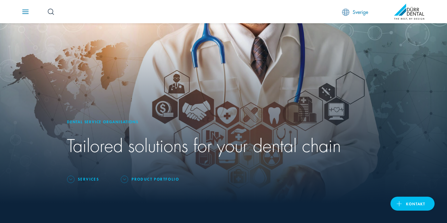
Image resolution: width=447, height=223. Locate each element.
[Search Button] (51, 12)
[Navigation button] (25, 12)
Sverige (355, 12)
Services (88, 179)
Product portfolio (155, 179)
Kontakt (415, 204)
